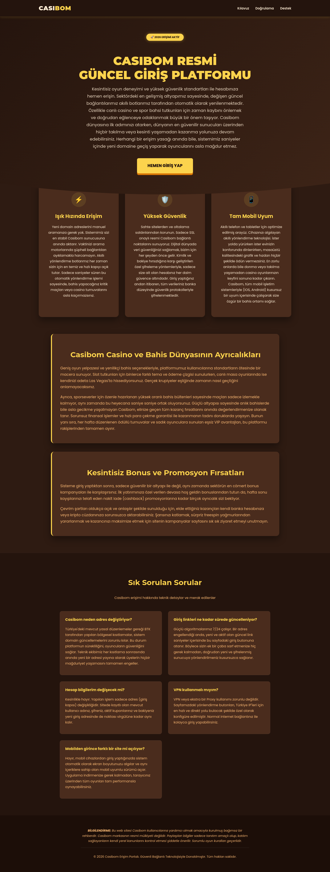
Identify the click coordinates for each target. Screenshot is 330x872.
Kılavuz (243, 8)
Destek (285, 8)
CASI (55, 8)
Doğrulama (264, 8)
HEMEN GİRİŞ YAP (165, 166)
